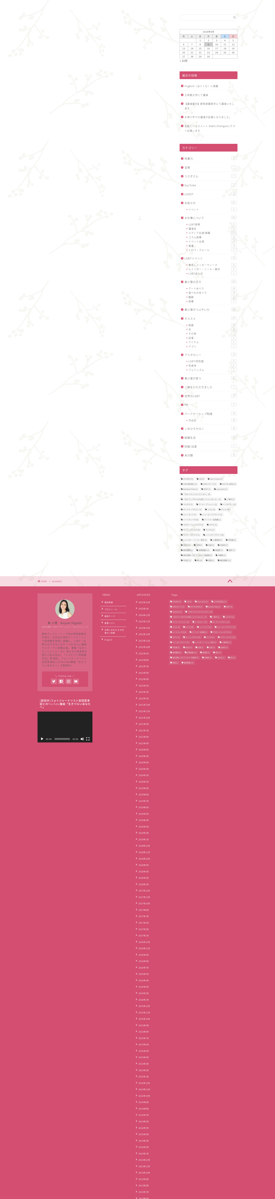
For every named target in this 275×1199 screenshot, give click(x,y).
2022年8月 (142, 650)
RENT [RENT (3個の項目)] (207, 489)
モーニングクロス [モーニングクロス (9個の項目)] (191, 529)
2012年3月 (142, 1174)
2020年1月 (142, 753)
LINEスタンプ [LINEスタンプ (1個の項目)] (209, 484)
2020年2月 (142, 747)
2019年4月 (142, 785)
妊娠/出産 (210, 446)
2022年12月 (143, 628)
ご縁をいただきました (210, 387)
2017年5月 (142, 871)
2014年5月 (142, 1044)
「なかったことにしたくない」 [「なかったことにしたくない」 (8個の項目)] (196, 494)
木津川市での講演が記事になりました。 (208, 117)
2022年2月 (142, 677)
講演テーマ (108, 612)
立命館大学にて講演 (196, 95)
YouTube (210, 185)
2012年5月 (142, 1163)
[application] (65, 727)
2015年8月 (142, 963)
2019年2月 (142, 796)
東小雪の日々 (210, 282)
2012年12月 (143, 1131)
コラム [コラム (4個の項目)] (211, 509)
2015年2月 (142, 996)
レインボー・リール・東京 (212, 269)
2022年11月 (143, 634)
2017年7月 (142, 866)
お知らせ (210, 203)
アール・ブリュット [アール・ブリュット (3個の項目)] (208, 504)
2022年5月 (142, 661)
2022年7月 (142, 655)
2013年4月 (142, 1114)
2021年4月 (142, 720)
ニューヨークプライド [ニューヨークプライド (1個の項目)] (212, 514)
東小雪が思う (210, 378)
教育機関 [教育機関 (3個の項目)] (188, 550)
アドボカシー (210, 355)
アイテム (212, 342)
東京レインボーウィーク (212, 265)
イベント (212, 209)
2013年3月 (142, 1120)
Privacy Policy (48, 1194)
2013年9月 (142, 1088)
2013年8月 (142, 1093)
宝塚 (210, 167)
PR (210, 405)
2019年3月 (142, 790)
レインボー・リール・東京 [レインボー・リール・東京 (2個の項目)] (195, 540)
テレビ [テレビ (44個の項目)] (225, 509)
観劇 (212, 297)
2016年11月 (143, 893)
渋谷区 (212, 420)
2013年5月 (142, 1109)
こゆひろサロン (210, 429)
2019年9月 (142, 758)
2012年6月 (142, 1158)
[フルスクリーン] (88, 739)
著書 (212, 245)
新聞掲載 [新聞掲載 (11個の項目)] (204, 550)
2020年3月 (142, 742)
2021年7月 (142, 709)
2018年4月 (142, 828)
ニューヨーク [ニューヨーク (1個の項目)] (189, 514)
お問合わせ (66, 4)
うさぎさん (210, 176)
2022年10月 (143, 639)
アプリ (212, 346)
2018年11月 (143, 812)
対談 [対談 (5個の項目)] (211, 545)
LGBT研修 (212, 224)
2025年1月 (142, 607)
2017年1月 (142, 882)
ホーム (46, 4)
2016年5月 (142, 915)
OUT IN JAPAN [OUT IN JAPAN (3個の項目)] (229, 484)
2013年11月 (143, 1077)
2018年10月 (143, 817)
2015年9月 (142, 958)
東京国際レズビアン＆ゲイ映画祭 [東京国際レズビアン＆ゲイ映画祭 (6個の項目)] (197, 555)
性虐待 (212, 365)
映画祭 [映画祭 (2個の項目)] (219, 550)
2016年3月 (142, 926)
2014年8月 (142, 1028)
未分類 (210, 455)
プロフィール (109, 607)
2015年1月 (142, 1001)
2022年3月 (142, 672)
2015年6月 (142, 974)
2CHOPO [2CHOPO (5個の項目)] (188, 479)
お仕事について (210, 218)
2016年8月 (142, 904)
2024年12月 (143, 612)
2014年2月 (142, 1061)
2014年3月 (142, 1055)
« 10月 (184, 61)
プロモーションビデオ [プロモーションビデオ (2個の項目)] (193, 524)
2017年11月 (143, 850)
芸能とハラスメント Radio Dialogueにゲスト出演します (210, 128)
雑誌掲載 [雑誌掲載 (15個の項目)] (225, 560)
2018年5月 (142, 823)
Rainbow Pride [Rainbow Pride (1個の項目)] (190, 489)
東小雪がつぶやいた (210, 309)
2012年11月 (143, 1136)
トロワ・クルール (212, 250)
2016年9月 (142, 898)
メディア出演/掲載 (212, 233)
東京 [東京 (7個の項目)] (232, 550)
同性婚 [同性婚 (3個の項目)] (232, 540)
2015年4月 (142, 985)
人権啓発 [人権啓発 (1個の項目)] (217, 540)
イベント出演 (212, 241)
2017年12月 (143, 844)
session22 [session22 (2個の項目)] (221, 489)
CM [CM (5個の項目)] (201, 479)
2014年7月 (142, 1034)
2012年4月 (142, 1168)
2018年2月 (142, 839)
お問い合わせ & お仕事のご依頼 (114, 626)
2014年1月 (142, 1066)
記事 (212, 338)
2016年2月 (142, 931)
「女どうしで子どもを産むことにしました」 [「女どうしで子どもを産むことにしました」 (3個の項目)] (202, 499)
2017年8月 (142, 861)
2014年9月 (142, 1023)
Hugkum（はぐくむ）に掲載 (201, 86)
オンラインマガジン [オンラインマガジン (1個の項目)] (192, 509)
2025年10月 (143, 601)
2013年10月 (143, 1082)
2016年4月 (142, 920)
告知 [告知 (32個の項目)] (186, 545)
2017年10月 (143, 855)
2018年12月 (143, 807)
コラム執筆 (212, 237)
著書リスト (108, 618)
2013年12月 (143, 1071)
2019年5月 (142, 780)
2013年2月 (142, 1125)
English (87, 4)
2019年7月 (142, 769)
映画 (212, 325)
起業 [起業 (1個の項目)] (211, 560)
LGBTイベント (210, 258)
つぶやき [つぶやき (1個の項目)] (188, 504)
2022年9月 (142, 645)
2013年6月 (142, 1104)
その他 (212, 333)
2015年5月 (142, 980)
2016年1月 (142, 936)
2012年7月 (142, 1152)
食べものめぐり (212, 292)
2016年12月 (143, 888)
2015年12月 (143, 942)
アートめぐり (212, 288)
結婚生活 (210, 438)
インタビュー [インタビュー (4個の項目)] (229, 504)
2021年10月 (143, 699)
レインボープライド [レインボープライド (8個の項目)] (215, 535)
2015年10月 (143, 953)
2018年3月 (142, 834)
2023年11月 (143, 618)
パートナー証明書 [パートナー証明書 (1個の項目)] (212, 519)
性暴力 (210, 158)
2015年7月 (142, 969)
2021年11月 (143, 693)
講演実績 (107, 601)
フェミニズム (212, 369)
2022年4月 (142, 666)
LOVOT (210, 194)
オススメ (210, 318)
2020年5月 (142, 731)
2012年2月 (142, 1179)
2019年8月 (142, 763)
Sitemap (65, 1194)
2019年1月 (142, 801)
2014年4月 (142, 1050)
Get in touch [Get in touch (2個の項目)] (216, 479)
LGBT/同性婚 (212, 361)
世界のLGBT (210, 396)
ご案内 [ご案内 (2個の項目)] (230, 499)
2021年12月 (143, 688)
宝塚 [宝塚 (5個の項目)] (199, 545)
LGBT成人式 (212, 273)
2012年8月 (142, 1147)
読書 (212, 301)
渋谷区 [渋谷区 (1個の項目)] (187, 560)
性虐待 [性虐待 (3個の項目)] (224, 545)
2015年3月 (142, 990)
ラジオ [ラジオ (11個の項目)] (210, 529)
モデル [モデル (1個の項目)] (213, 524)
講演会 (212, 228)
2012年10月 (143, 1141)
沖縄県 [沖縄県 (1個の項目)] (222, 555)
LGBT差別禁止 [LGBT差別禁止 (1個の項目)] (190, 484)
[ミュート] (82, 739)
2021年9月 (142, 704)
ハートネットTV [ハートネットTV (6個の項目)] (190, 519)
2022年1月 (142, 682)
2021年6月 (142, 715)
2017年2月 (142, 877)
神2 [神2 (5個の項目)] (199, 560)
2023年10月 (143, 623)
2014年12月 (143, 1007)
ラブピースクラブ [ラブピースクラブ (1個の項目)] (191, 535)
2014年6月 (142, 1039)
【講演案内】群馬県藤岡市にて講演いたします (209, 106)
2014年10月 (143, 1017)
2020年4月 (142, 736)
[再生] (42, 739)
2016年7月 (142, 909)
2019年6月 (142, 774)
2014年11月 (143, 1012)
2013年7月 (142, 1098)
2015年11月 (143, 947)
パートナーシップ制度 (210, 414)
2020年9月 (142, 726)
